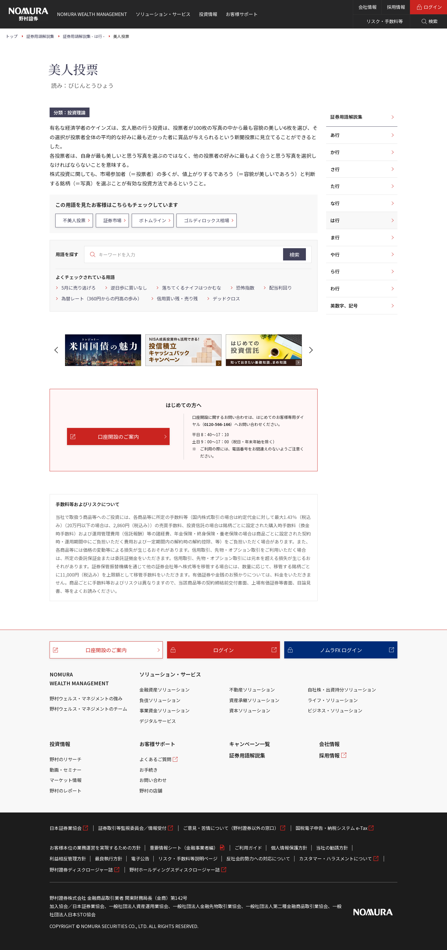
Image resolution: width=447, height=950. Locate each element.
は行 (335, 220)
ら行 (335, 271)
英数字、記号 (344, 305)
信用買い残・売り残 (177, 298)
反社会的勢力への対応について (258, 858)
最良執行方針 (108, 858)
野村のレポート (66, 790)
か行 (335, 152)
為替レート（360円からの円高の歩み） (101, 298)
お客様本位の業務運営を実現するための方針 (95, 847)
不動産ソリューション (252, 689)
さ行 (335, 169)
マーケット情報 (66, 780)
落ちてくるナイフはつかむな (191, 287)
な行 (335, 203)
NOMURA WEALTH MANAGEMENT (79, 678)
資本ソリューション (249, 710)
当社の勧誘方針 (332, 847)
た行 (335, 186)
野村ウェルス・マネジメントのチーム (88, 708)
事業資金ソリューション (164, 710)
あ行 (335, 135)
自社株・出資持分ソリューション (342, 689)
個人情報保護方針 (289, 847)
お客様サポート (157, 743)
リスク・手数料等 (384, 21)
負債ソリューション (159, 700)
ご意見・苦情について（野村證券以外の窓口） (231, 827)
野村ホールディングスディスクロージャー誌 (174, 869)
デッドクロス (226, 298)
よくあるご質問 (155, 759)
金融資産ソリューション (164, 689)
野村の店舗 (150, 790)
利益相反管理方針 (68, 858)
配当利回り (280, 287)
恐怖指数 (245, 287)
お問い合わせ (153, 780)
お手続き (148, 769)
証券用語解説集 (346, 116)
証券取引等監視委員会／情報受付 (132, 827)
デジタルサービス (157, 720)
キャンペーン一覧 (249, 743)
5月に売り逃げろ (78, 287)
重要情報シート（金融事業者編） (184, 847)
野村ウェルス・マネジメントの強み (86, 698)
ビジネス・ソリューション (335, 710)
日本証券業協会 (66, 827)
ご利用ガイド (248, 847)
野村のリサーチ (66, 759)
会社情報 (367, 6)
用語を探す (67, 254)
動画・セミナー (66, 769)
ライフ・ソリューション (333, 700)
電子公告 (140, 858)
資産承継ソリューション (254, 700)
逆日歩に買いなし (129, 287)
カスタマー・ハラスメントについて (335, 858)
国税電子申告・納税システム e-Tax (331, 827)
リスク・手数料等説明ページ (188, 858)
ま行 (335, 237)
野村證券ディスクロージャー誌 (81, 869)
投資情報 (60, 743)
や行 (335, 254)
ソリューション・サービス (170, 674)
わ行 (335, 288)
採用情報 (396, 6)
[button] (57, 350)
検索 (294, 254)
